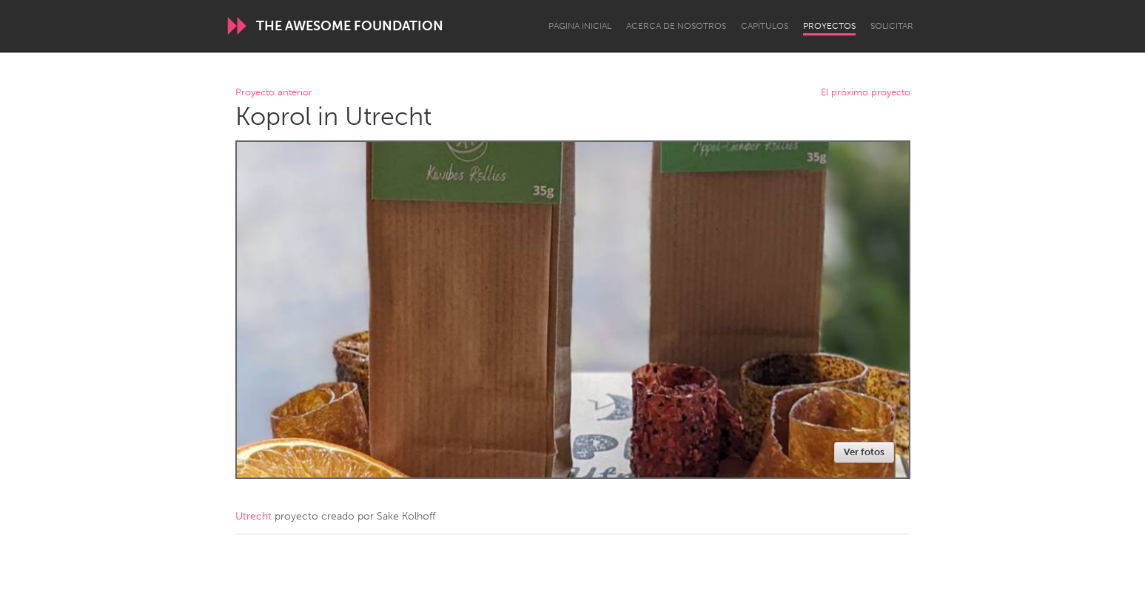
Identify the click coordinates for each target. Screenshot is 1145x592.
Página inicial (579, 26)
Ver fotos (864, 451)
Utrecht (253, 516)
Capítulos (764, 26)
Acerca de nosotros (676, 26)
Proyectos (829, 26)
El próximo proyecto (865, 93)
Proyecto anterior (273, 93)
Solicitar (891, 26)
